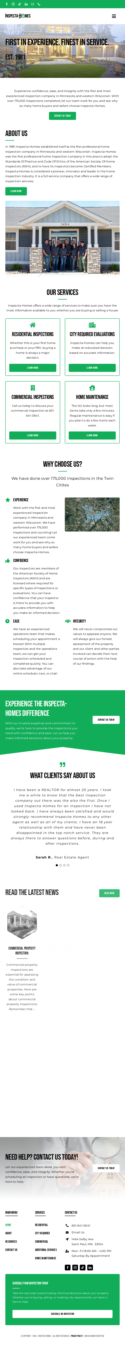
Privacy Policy (77, 1336)
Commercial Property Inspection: (22, 948)
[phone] (39, 4)
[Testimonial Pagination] (57, 865)
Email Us (78, 1232)
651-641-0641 (81, 1225)
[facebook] (6, 4)
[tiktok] (19, 4)
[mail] (32, 4)
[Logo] (17, 15)
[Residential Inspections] (22, 904)
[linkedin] (26, 4)
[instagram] (13, 4)
